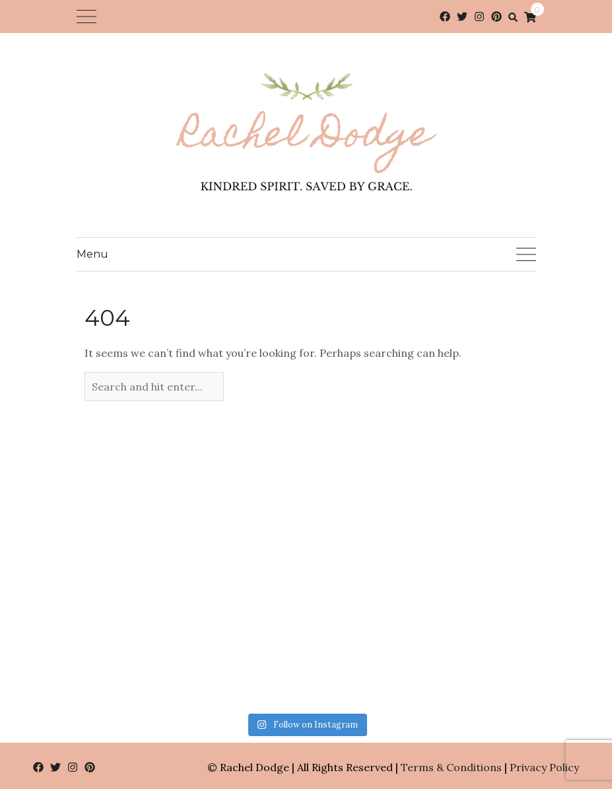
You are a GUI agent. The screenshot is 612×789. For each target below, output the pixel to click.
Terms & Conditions (451, 767)
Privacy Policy (544, 767)
